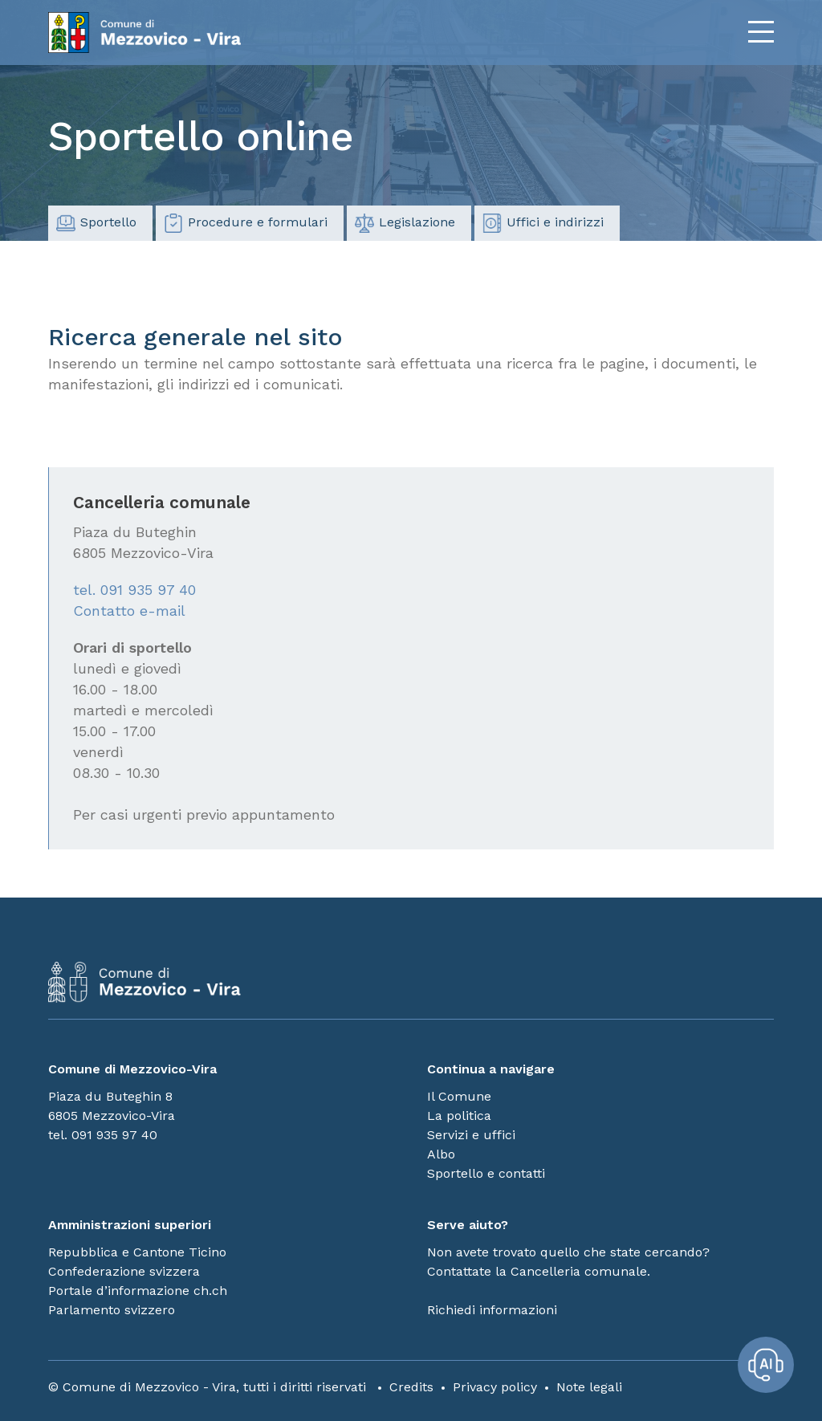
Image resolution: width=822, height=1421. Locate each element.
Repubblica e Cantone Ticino (137, 1252)
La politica (459, 1115)
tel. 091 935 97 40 (134, 589)
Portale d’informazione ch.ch (137, 1290)
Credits (411, 1387)
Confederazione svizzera (124, 1271)
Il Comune (459, 1096)
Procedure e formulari (246, 223)
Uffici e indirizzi (543, 223)
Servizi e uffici (471, 1134)
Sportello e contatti (486, 1173)
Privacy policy (495, 1387)
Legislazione (405, 223)
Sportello (96, 223)
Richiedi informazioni (492, 1309)
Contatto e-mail (129, 610)
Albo (441, 1154)
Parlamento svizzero (111, 1309)
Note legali (589, 1387)
